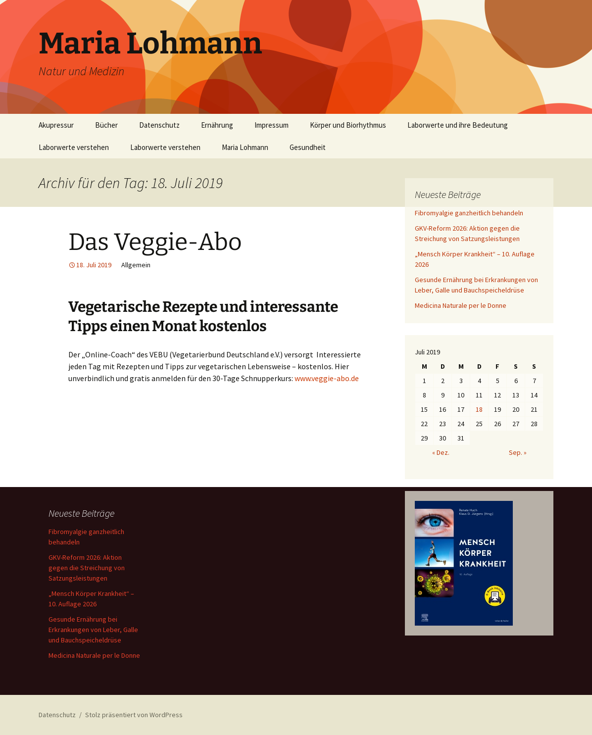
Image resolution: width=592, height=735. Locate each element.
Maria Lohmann (245, 147)
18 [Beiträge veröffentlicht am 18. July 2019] (479, 409)
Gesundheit (308, 147)
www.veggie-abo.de (326, 378)
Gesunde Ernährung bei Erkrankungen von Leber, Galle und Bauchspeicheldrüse (93, 629)
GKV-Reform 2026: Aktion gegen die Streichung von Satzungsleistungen (87, 568)
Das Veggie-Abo (155, 242)
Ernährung (217, 125)
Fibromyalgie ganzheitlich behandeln (469, 212)
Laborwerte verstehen (74, 147)
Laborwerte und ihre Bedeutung (457, 125)
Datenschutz (159, 125)
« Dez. (440, 452)
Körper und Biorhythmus (348, 125)
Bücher (106, 125)
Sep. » (518, 452)
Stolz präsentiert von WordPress (134, 714)
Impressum (271, 125)
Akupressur (56, 125)
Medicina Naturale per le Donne (460, 305)
